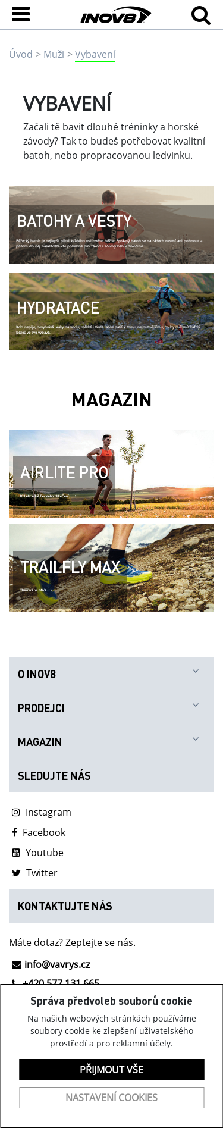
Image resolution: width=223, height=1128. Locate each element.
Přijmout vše (111, 1069)
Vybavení (95, 54)
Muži (53, 54)
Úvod (21, 54)
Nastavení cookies (111, 1097)
